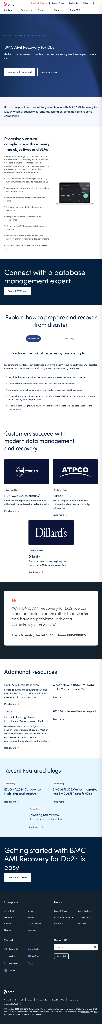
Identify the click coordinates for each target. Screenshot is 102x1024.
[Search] (97, 3)
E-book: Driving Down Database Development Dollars (26, 719)
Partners (41, 10)
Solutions (8, 10)
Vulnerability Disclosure (63, 917)
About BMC (75, 10)
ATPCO (58, 495)
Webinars (8, 917)
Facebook (10, 956)
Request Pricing (58, 3)
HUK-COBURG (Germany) (22, 495)
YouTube (33, 956)
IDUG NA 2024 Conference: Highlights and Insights (22, 791)
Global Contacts (34, 923)
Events (30, 911)
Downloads (58, 923)
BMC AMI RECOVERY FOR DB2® (32, 35)
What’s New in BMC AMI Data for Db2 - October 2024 (73, 686)
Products (25, 10)
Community (11, 949)
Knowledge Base (84, 911)
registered (85, 1011)
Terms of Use (86, 1009)
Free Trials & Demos (39, 3)
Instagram (10, 970)
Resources (82, 923)
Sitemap (7, 930)
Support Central (60, 911)
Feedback (32, 917)
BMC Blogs (10, 963)
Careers (7, 923)
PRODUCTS (9, 35)
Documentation (84, 917)
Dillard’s (34, 556)
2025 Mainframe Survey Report (74, 711)
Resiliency (69, 338)
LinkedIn (33, 949)
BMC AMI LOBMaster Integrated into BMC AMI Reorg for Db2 (75, 791)
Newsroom (32, 930)
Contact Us (73, 3)
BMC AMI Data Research (21, 684)
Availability (33, 338)
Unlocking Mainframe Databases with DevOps (45, 816)
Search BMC (62, 940)
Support (57, 10)
